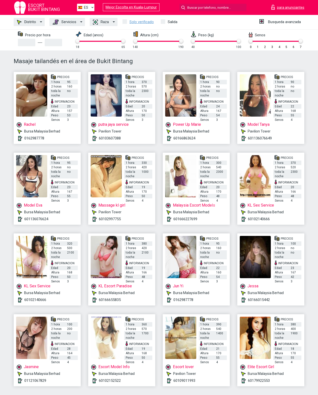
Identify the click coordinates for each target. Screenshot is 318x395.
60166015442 (259, 300)
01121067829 (35, 380)
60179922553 (259, 380)
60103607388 (110, 138)
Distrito (26, 22)
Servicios (64, 22)
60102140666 (259, 219)
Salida (172, 22)
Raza (101, 22)
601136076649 (260, 138)
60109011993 (184, 380)
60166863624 (184, 138)
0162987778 (34, 138)
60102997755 (110, 219)
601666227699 (185, 219)
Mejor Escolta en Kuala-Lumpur (131, 7)
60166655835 (110, 300)
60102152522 (110, 380)
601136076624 (36, 219)
